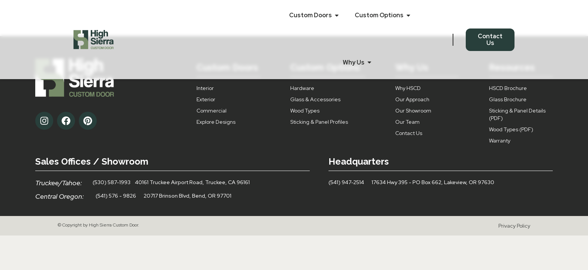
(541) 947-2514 (346, 182)
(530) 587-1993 (111, 182)
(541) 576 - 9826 (116, 195)
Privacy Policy (514, 225)
